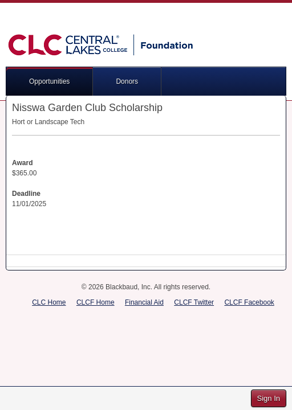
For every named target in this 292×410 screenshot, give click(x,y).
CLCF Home (95, 302)
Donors (127, 81)
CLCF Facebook (249, 302)
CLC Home (49, 302)
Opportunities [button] (49, 81)
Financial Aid (144, 302)
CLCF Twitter (194, 302)
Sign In (268, 398)
